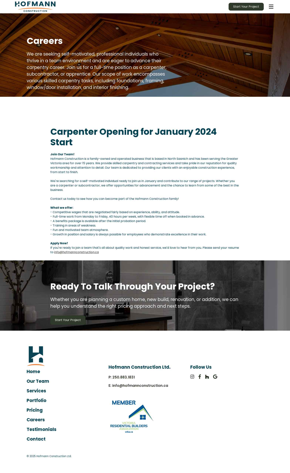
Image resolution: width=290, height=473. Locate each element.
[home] (35, 7)
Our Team (38, 381)
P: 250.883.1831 (122, 377)
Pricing (35, 410)
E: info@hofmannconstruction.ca (138, 385)
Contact (36, 439)
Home (33, 371)
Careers (36, 420)
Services (36, 391)
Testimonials (41, 429)
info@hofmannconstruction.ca (76, 252)
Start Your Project (68, 320)
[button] (271, 6)
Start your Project (246, 6)
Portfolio (36, 400)
